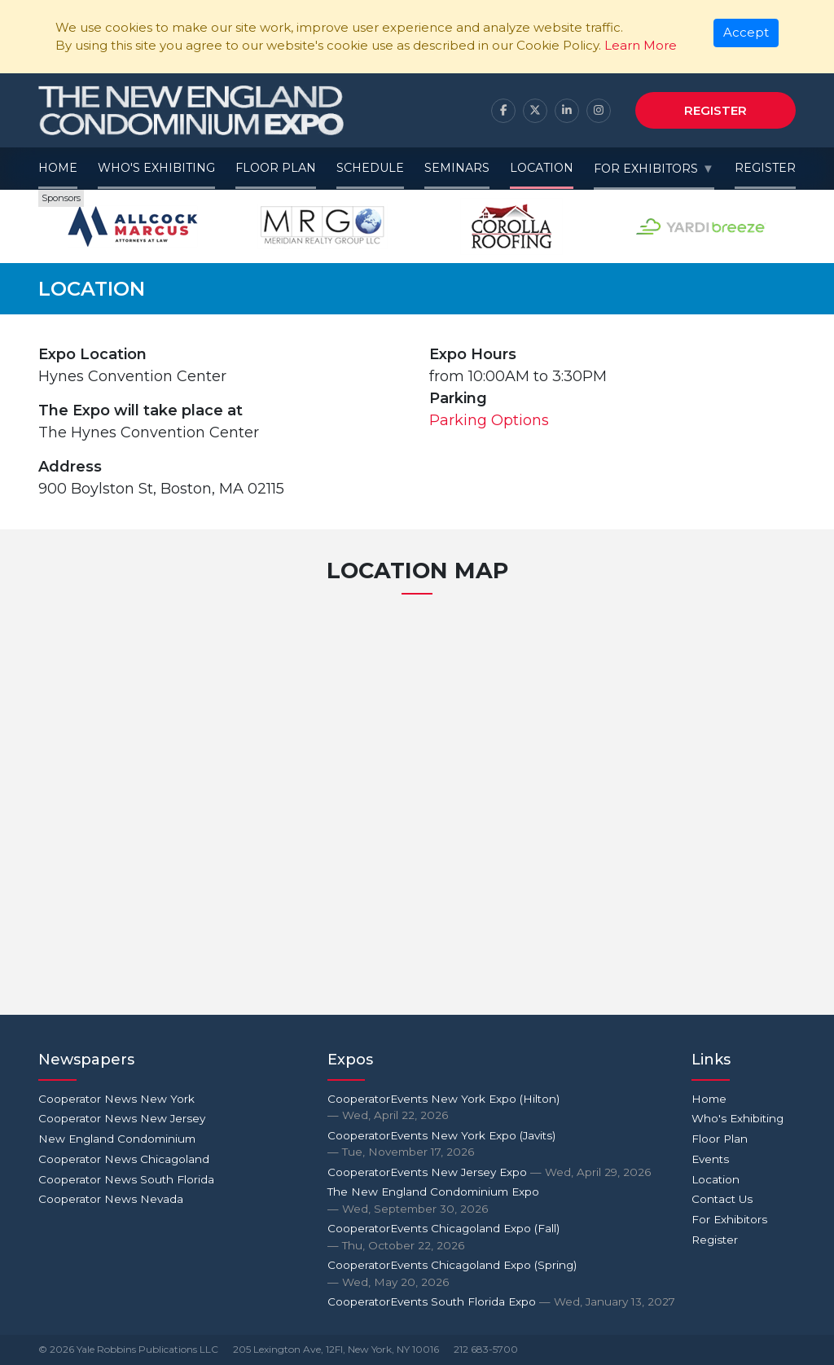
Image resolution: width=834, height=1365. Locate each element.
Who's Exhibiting (156, 167)
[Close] (746, 33)
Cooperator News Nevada (110, 1198)
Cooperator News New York (116, 1098)
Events (710, 1158)
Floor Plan (275, 167)
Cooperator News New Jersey (121, 1118)
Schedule (370, 167)
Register (715, 110)
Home (57, 167)
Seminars (456, 167)
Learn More (640, 45)
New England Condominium (116, 1138)
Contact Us (722, 1198)
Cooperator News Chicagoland (123, 1158)
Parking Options (489, 420)
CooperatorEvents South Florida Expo (501, 1301)
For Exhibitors (646, 168)
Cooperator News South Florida (126, 1179)
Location (541, 167)
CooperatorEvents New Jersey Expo (489, 1171)
